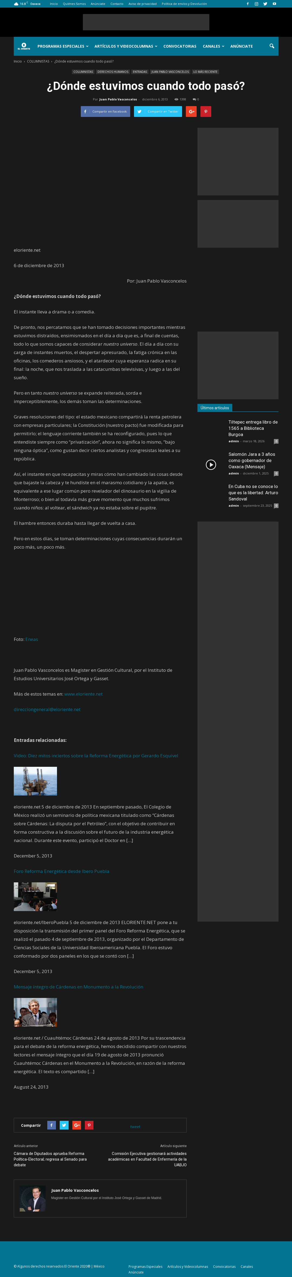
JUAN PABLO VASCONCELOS (170, 72)
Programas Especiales (63, 46)
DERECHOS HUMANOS (113, 72)
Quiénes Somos (74, 4)
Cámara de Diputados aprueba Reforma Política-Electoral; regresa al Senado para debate (50, 1159)
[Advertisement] (146, 22)
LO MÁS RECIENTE (205, 72)
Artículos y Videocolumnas (126, 46)
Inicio (54, 4)
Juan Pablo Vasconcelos (118, 99)
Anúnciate (98, 4)
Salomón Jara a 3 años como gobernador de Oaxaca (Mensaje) (252, 460)
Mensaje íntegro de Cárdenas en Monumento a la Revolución (78, 987)
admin (234, 441)
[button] (272, 46)
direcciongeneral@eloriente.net (47, 709)
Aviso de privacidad (143, 4)
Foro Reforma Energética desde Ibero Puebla (61, 871)
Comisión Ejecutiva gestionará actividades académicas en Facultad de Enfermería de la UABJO (147, 1159)
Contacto (116, 4)
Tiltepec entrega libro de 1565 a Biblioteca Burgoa (253, 428)
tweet (135, 1126)
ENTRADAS (140, 72)
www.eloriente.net (83, 694)
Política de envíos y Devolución (184, 4)
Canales (213, 46)
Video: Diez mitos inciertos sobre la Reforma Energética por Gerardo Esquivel (96, 755)
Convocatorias (179, 46)
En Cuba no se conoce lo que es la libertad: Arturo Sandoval (253, 493)
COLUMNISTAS (83, 72)
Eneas (31, 639)
